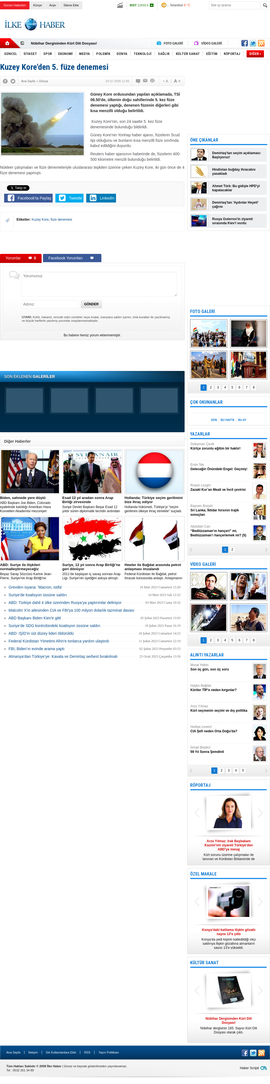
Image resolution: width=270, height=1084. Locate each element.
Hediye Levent (220, 729)
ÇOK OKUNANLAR (206, 402)
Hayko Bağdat (220, 688)
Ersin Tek (220, 467)
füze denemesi (61, 219)
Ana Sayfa (13, 1052)
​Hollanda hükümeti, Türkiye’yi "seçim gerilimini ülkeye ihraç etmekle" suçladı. (155, 504)
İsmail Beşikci (220, 749)
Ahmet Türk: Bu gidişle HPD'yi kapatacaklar (236, 188)
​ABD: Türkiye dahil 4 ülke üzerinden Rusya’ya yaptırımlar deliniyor (65, 602)
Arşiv (52, 5)
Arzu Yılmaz (220, 708)
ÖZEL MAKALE (203, 874)
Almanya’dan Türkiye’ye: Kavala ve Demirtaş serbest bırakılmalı (63, 656)
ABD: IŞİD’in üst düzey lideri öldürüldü (41, 633)
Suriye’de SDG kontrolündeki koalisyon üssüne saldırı (54, 625)
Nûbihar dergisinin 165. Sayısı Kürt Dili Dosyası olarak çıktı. (228, 1025)
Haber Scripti (249, 1068)
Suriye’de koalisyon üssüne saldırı (38, 595)
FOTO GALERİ (202, 311)
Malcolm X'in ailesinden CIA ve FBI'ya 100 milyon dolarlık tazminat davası (71, 610)
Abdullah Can (220, 531)
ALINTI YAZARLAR (207, 655)
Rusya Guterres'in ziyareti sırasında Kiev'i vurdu (232, 221)
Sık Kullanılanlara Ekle (61, 1052)
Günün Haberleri (15, 5)
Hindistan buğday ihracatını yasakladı (233, 172)
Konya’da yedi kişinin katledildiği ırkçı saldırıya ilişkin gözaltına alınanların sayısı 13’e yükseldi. (228, 939)
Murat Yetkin (220, 667)
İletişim (33, 1052)
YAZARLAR (200, 434)
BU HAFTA (227, 420)
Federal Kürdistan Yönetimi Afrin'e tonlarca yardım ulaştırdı (59, 641)
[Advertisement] (92, 242)
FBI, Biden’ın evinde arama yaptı (36, 649)
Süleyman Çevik (220, 446)
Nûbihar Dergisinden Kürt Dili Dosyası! (64, 43)
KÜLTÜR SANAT (204, 962)
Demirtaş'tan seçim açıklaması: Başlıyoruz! (236, 155)
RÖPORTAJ (200, 785)
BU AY (242, 420)
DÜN (214, 420)
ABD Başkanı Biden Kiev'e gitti (35, 618)
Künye (37, 5)
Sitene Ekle (71, 5)
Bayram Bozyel (220, 510)
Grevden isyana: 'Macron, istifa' (35, 587)
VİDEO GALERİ (203, 564)
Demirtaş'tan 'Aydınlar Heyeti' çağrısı (235, 205)
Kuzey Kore (40, 219)
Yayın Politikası (108, 1052)
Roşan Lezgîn (220, 487)
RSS (87, 1052)
